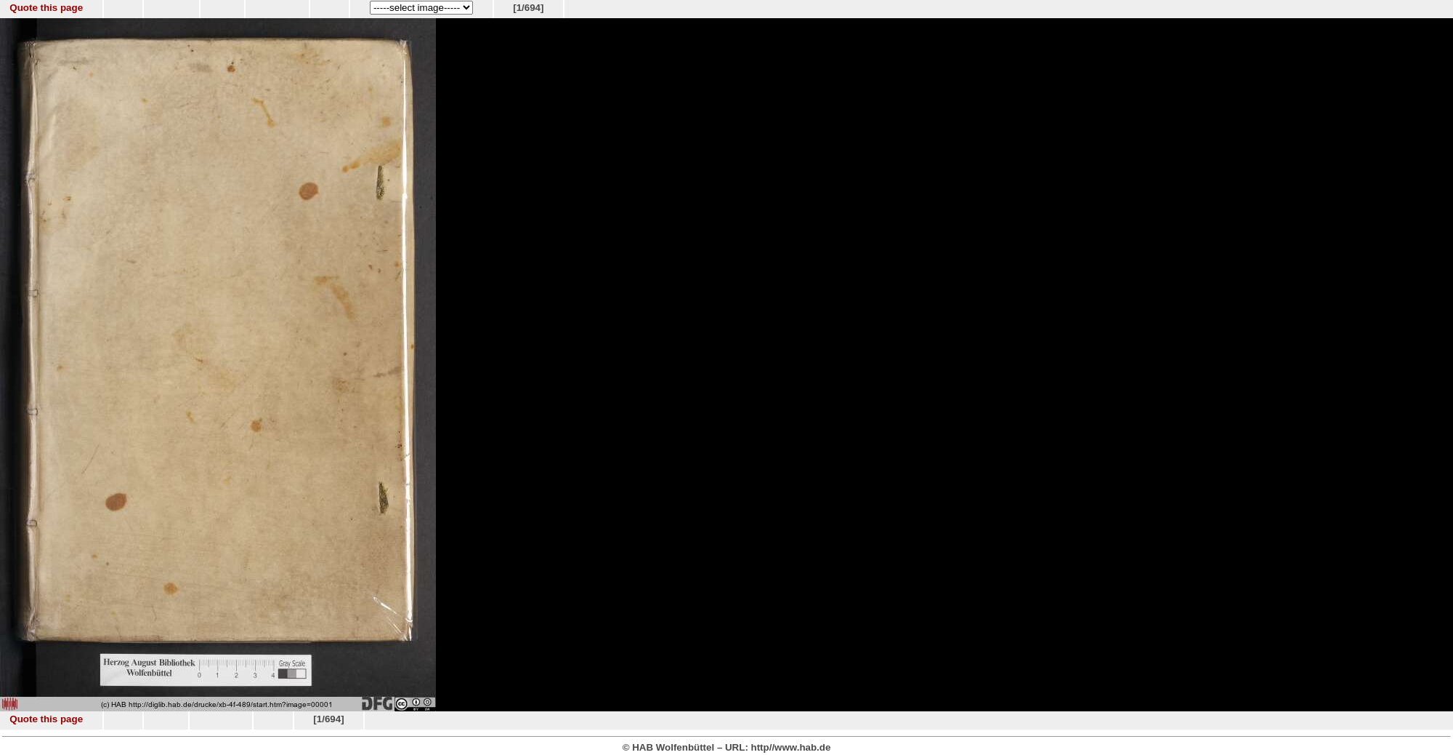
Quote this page (46, 7)
